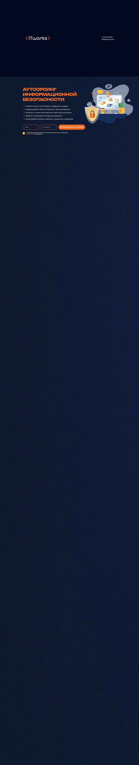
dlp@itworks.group (108, 39)
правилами (30, 134)
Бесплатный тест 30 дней (71, 127)
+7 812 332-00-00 (107, 37)
